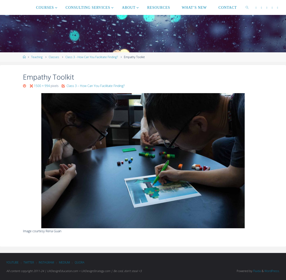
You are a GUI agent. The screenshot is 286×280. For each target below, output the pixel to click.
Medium (64, 262)
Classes (54, 57)
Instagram (46, 262)
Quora (79, 262)
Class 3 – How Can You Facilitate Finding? (96, 86)
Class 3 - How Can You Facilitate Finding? (91, 57)
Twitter (28, 262)
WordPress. (272, 271)
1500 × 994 (42, 86)
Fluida (256, 271)
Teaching (37, 57)
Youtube (12, 262)
